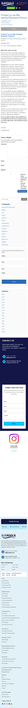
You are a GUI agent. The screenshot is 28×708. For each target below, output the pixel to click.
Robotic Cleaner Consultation (8, 620)
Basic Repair (4, 652)
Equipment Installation (6, 598)
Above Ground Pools (6, 585)
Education (4, 685)
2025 (3, 297)
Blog (3, 677)
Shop (3, 575)
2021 (3, 307)
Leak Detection (5, 650)
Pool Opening (5, 593)
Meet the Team (5, 694)
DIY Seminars (5, 663)
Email (3, 165)
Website (3, 170)
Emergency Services (6, 637)
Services (4, 236)
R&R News (4, 231)
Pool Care (4, 681)
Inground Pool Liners (6, 587)
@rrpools (14, 451)
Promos (3, 688)
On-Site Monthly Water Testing (8, 615)
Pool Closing (4, 596)
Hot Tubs (4, 218)
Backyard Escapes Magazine (8, 683)
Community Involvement (7, 24)
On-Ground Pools (5, 583)
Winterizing (5, 244)
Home (3, 573)
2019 (3, 313)
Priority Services (5, 672)
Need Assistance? (11, 8)
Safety (3, 234)
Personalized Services (7, 669)
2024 (3, 299)
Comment (4, 145)
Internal (8, 575)
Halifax (5, 526)
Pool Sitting (4, 613)
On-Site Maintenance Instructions (9, 607)
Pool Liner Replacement (7, 600)
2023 (3, 302)
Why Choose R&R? (6, 692)
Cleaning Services (6, 611)
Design (3, 210)
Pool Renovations (5, 602)
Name (3, 161)
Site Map (13, 575)
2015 (3, 323)
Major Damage (5, 639)
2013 (3, 329)
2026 (3, 294)
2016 (3, 321)
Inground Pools (5, 580)
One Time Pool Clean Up (7, 624)
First (3, 262)
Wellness (4, 242)
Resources (4, 674)
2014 (3, 326)
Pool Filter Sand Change (7, 631)
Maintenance (5, 223)
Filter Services (5, 628)
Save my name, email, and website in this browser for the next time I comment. (24, 181)
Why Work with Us (17, 573)
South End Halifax (15, 526)
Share (14, 29)
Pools (3, 578)
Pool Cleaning (5, 622)
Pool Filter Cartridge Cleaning (8, 633)
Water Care (5, 239)
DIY (3, 212)
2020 (3, 310)
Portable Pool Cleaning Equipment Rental (10, 617)
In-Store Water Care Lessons (8, 661)
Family (3, 215)
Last (3, 269)
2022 (3, 305)
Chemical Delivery (6, 604)
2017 (3, 318)
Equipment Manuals (6, 679)
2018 (3, 315)
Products (4, 228)
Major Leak (4, 641)
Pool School (4, 656)
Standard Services (6, 591)
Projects (8, 573)
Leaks (3, 220)
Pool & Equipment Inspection (8, 648)
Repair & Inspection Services (8, 646)
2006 (3, 331)
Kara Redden (7, 22)
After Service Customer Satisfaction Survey (12, 667)
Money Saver (5, 226)
